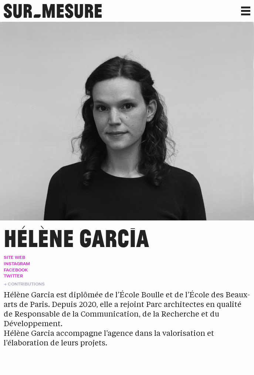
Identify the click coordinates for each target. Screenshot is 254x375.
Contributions (26, 284)
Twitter (13, 275)
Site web (14, 257)
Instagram (17, 263)
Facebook (16, 269)
